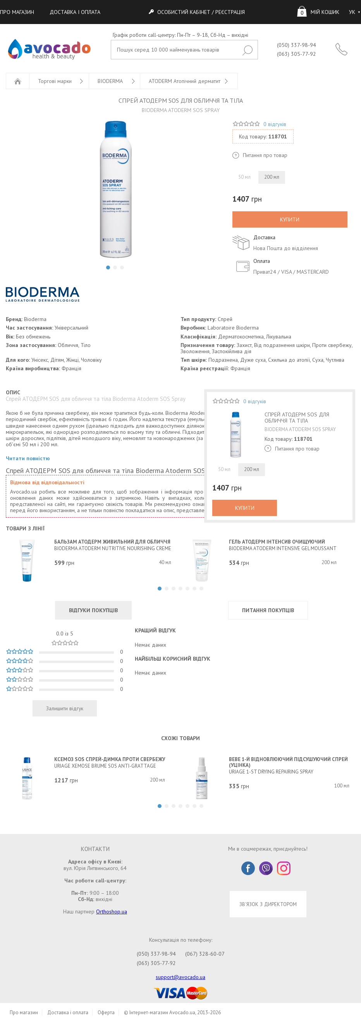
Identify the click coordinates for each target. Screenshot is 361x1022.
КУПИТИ (289, 219)
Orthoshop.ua (111, 911)
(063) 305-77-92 (296, 53)
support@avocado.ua (180, 977)
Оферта (106, 1012)
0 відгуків (274, 124)
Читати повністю (28, 458)
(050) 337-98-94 (296, 44)
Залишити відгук (64, 708)
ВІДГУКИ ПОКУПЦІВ (93, 610)
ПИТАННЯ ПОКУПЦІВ (268, 610)
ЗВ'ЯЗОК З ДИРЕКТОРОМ (268, 904)
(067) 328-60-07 (205, 953)
